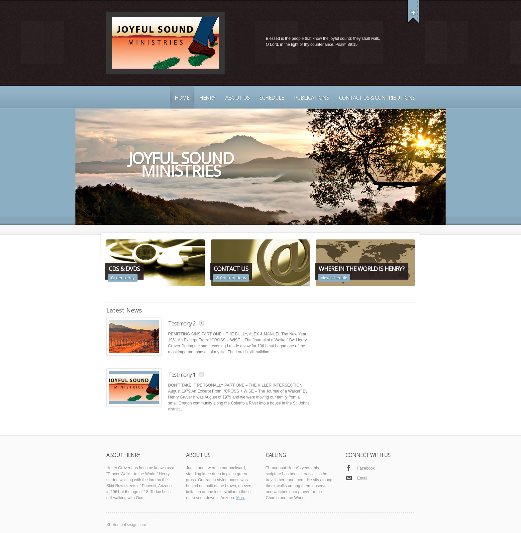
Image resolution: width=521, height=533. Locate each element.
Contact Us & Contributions (377, 97)
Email (362, 478)
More (240, 497)
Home (182, 97)
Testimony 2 (181, 323)
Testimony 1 (181, 374)
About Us (237, 97)
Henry (207, 97)
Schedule (272, 97)
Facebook (366, 468)
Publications (311, 97)
